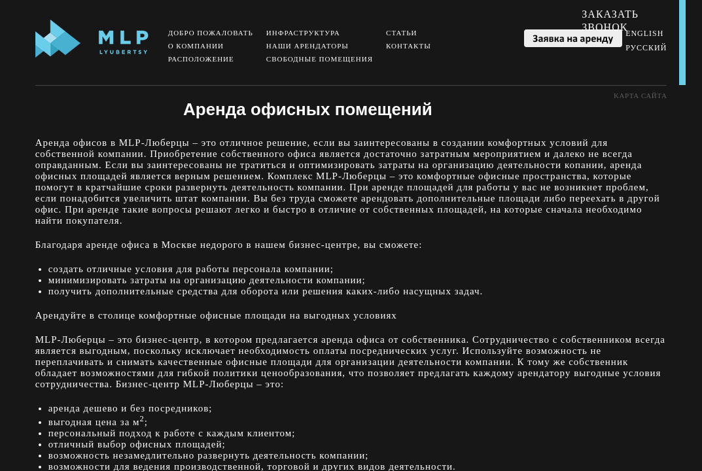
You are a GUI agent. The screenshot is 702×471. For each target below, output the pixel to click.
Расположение (201, 59)
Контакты (408, 46)
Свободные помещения (319, 59)
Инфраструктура (303, 33)
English (644, 33)
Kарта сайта (640, 95)
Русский (646, 47)
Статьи (401, 33)
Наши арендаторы (307, 46)
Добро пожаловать (210, 33)
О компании (196, 46)
